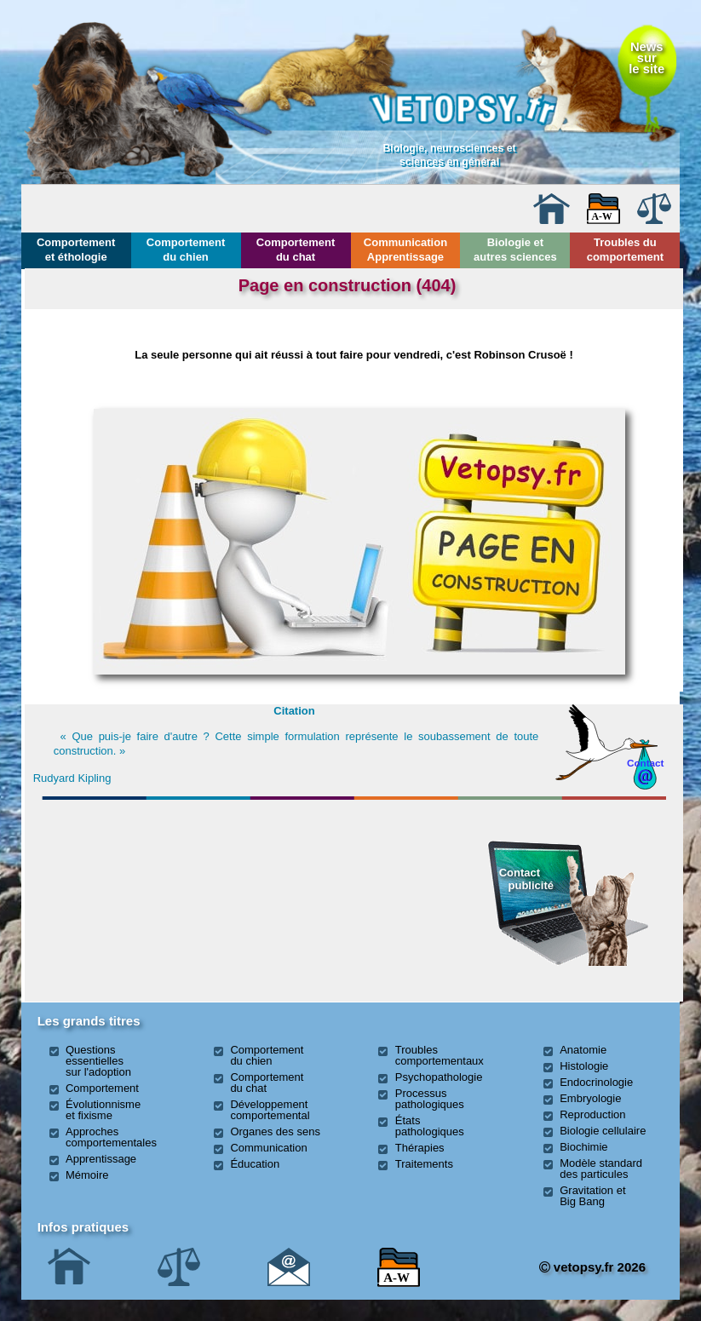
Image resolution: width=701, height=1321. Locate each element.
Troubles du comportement (625, 249)
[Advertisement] (140, 898)
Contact (645, 762)
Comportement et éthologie (76, 249)
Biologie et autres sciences (515, 249)
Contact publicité (526, 878)
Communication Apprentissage (405, 249)
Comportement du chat (295, 249)
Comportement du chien (186, 249)
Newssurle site (646, 58)
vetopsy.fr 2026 (592, 1267)
